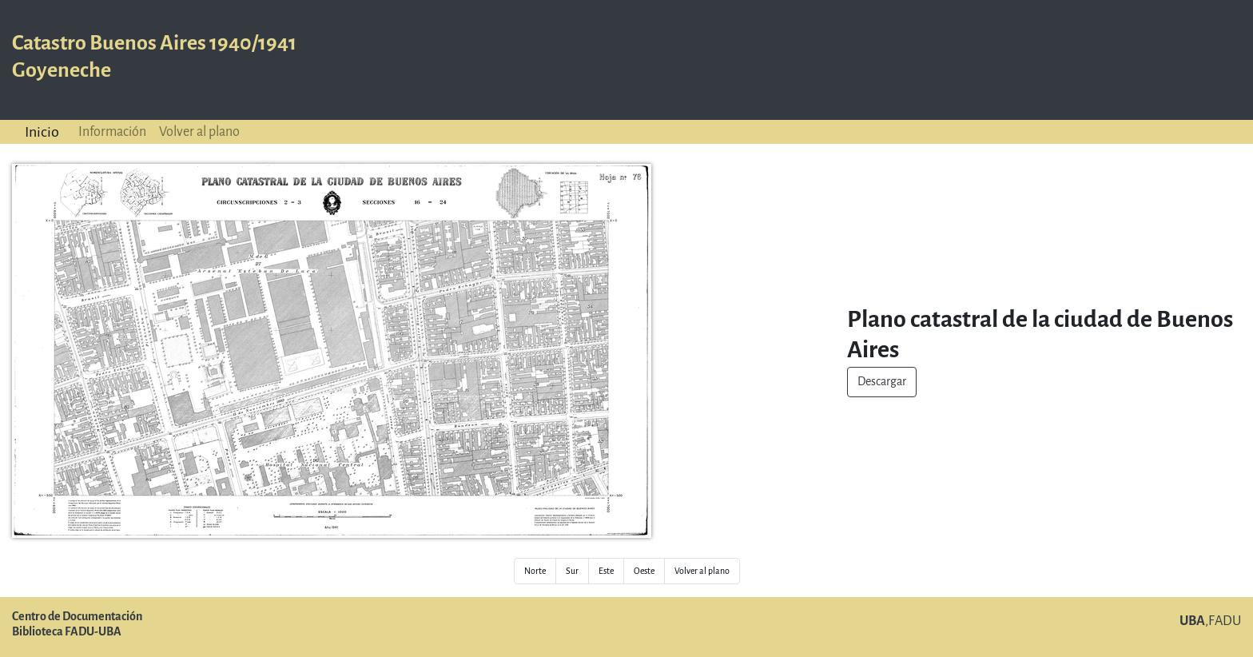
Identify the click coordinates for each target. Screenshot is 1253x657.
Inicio (42, 131)
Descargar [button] (881, 381)
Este (606, 571)
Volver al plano (199, 131)
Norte (535, 571)
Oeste (644, 571)
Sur (572, 571)
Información (112, 131)
